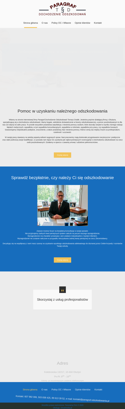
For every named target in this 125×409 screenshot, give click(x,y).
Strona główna (30, 23)
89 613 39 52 (58, 399)
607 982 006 (36, 399)
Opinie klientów (82, 23)
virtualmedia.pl (66, 408)
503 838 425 (47, 399)
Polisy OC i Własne (61, 23)
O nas (45, 23)
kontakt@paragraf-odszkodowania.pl (86, 397)
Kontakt (98, 23)
